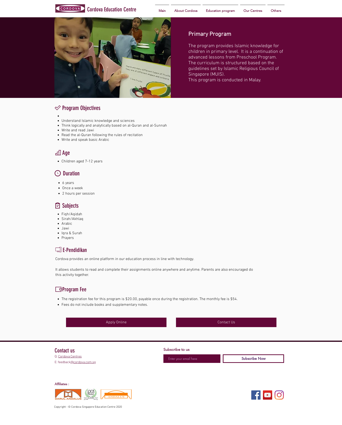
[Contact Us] (226, 322)
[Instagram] (279, 395)
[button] (220, 9)
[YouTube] (267, 395)
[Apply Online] (116, 322)
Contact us (65, 350)
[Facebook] (256, 395)
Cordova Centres (70, 357)
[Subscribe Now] (253, 358)
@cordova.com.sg (83, 362)
